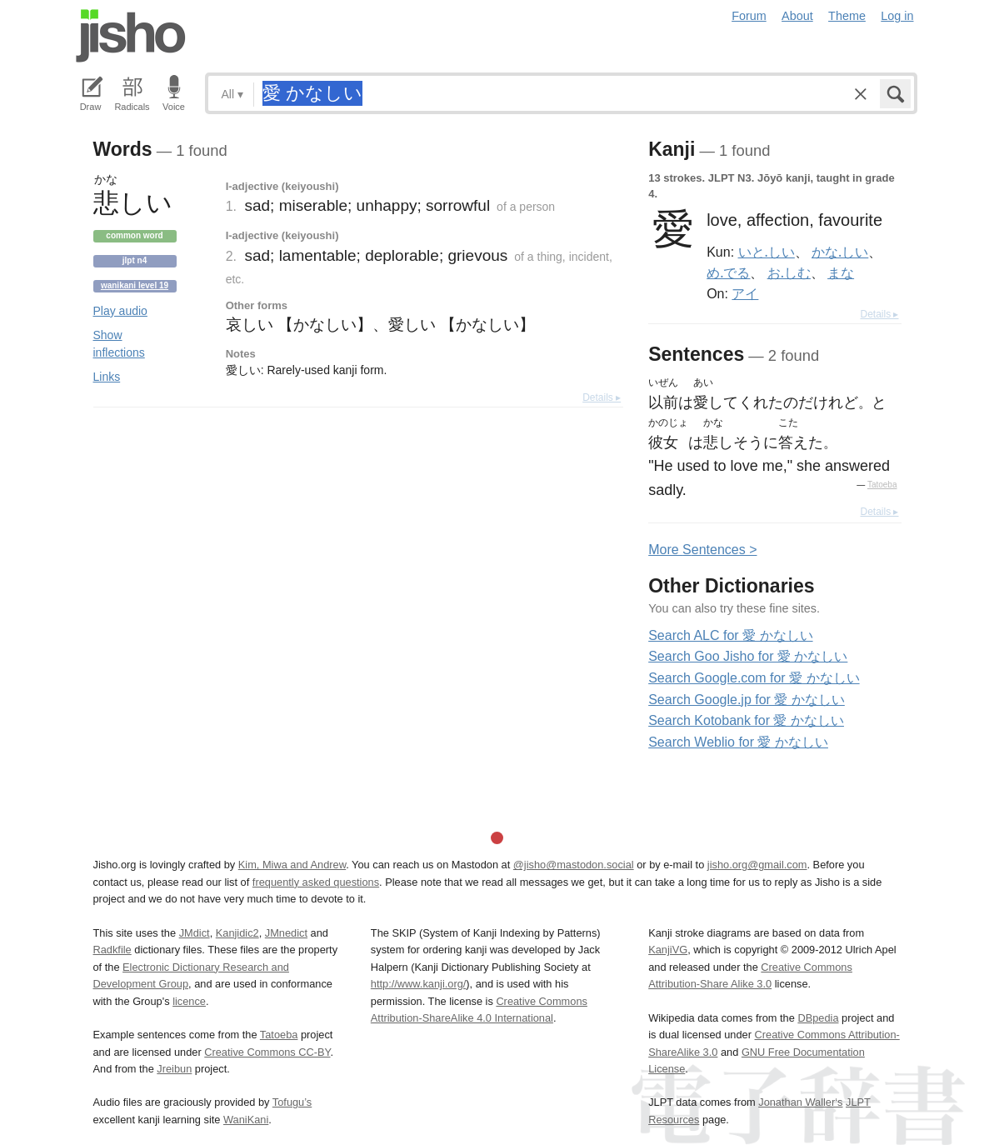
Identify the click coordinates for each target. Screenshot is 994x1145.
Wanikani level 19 (134, 285)
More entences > (702, 549)
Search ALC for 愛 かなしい (730, 635)
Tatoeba (882, 484)
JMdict (194, 933)
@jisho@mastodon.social (573, 864)
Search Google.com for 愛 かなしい (753, 678)
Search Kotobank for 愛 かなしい (746, 720)
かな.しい (840, 251)
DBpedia (817, 1018)
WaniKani (245, 1119)
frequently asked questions (315, 882)
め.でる (728, 272)
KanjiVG (667, 949)
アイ (745, 293)
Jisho (131, 35)
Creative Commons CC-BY (267, 1052)
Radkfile (112, 949)
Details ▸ (601, 397)
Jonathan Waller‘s (800, 1102)
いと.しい (766, 251)
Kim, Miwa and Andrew (292, 864)
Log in (897, 15)
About (797, 15)
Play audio (120, 311)
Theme (847, 15)
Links (107, 376)
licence (189, 1001)
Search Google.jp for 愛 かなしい (746, 699)
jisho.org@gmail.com (757, 864)
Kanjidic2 (237, 933)
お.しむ (789, 272)
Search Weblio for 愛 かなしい (738, 742)
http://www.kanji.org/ (419, 984)
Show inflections (119, 343)
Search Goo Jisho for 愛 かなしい (747, 656)
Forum (749, 15)
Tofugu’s (292, 1102)
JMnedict (286, 933)
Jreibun (174, 1068)
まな (840, 272)
